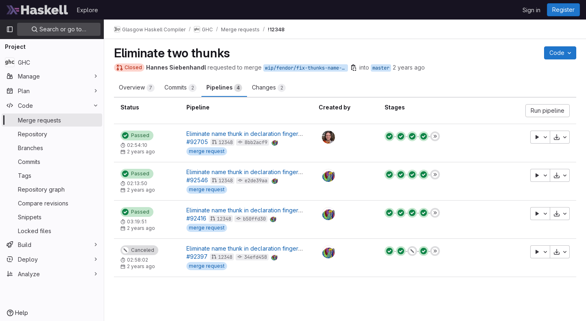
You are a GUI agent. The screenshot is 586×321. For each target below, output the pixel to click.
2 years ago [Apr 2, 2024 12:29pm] (409, 67)
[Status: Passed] (136, 135)
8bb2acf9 (256, 142)
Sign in (531, 10)
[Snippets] (52, 216)
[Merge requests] (52, 120)
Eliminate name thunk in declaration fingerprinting (252, 133)
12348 (226, 142)
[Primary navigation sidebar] (9, 29)
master (380, 68)
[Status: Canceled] (139, 250)
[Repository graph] (52, 189)
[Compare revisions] (52, 203)
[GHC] (52, 62)
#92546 (197, 180)
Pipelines (224, 88)
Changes (269, 88)
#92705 (197, 141)
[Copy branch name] (354, 67)
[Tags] (52, 175)
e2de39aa (256, 180)
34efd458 (255, 257)
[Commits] (52, 161)
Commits (180, 88)
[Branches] (52, 147)
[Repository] (52, 133)
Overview (137, 88)
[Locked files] (52, 230)
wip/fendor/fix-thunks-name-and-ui (306, 68)
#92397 (197, 256)
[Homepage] (37, 9)
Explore (87, 10)
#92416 (196, 218)
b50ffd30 (254, 219)
